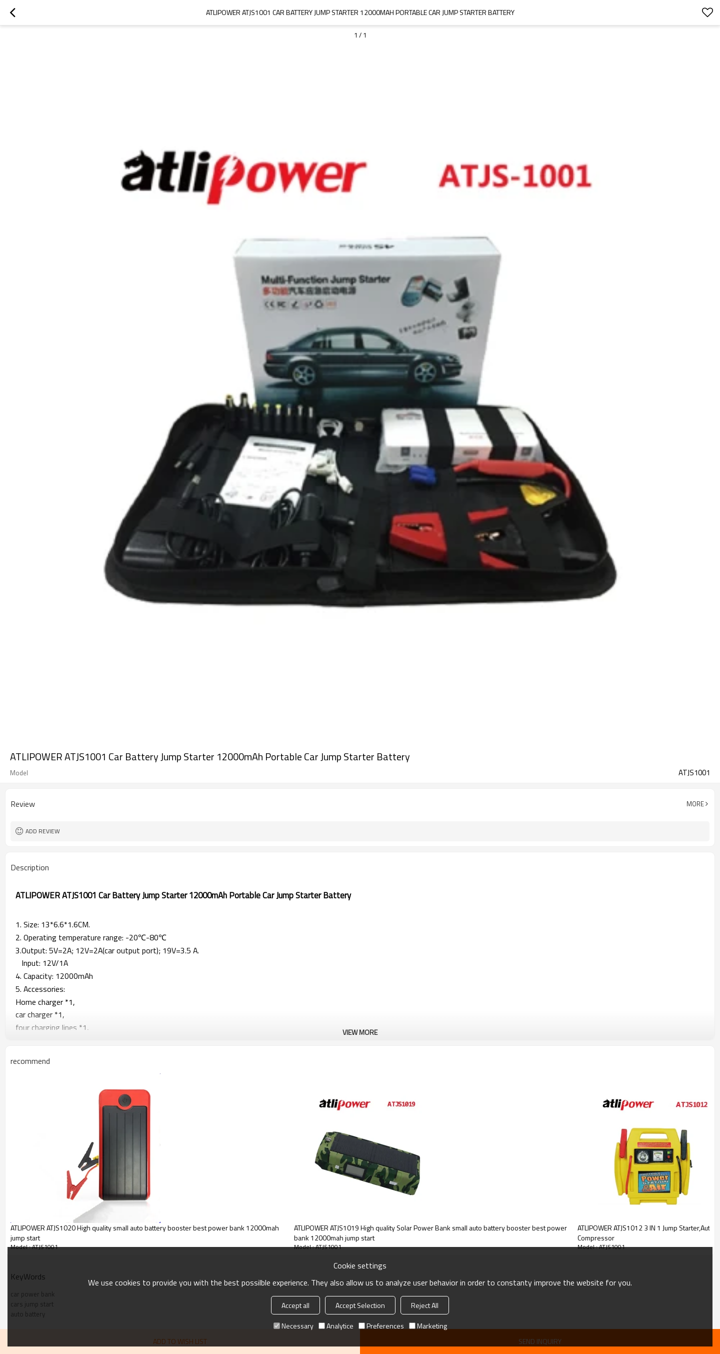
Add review (43, 831)
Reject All (424, 1305)
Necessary (294, 1325)
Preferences (381, 1325)
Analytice (336, 1325)
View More (360, 1032)
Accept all (296, 1305)
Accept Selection (360, 1305)
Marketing (428, 1325)
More (695, 804)
